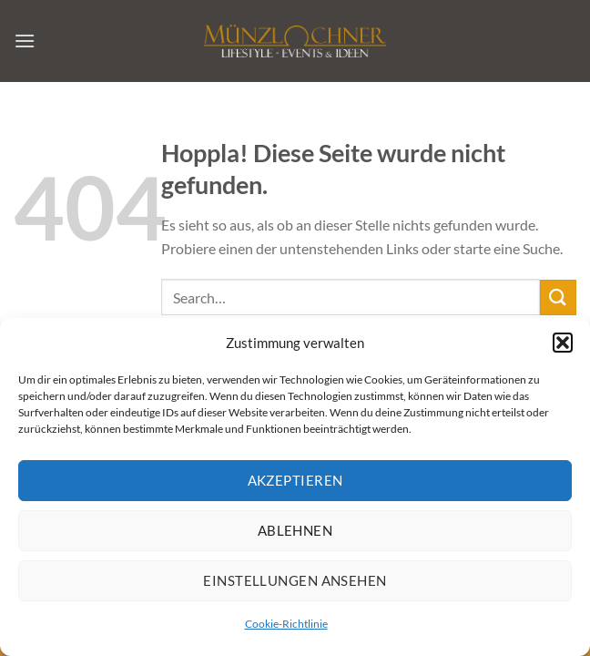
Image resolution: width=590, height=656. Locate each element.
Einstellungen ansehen (294, 585)
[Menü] (25, 40)
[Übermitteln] (558, 297)
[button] (563, 347)
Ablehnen (295, 535)
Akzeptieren (295, 485)
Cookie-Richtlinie (286, 628)
